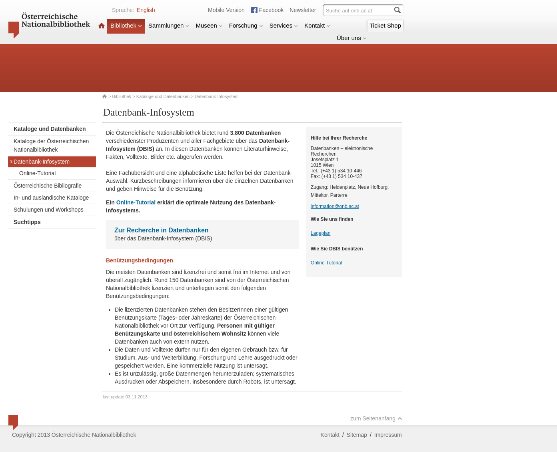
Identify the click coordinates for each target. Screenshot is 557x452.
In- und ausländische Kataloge (51, 197)
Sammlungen (168, 25)
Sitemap (357, 435)
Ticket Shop (385, 25)
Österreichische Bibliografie (48, 185)
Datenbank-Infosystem (40, 161)
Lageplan (320, 233)
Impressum (388, 435)
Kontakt (317, 25)
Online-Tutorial (37, 173)
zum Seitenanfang (376, 418)
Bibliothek (126, 25)
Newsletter (302, 10)
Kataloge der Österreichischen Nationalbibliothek (51, 145)
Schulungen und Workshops (49, 209)
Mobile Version (226, 10)
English (146, 10)
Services (284, 25)
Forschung (246, 25)
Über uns (352, 37)
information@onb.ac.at (335, 206)
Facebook (271, 10)
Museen (209, 25)
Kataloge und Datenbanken (163, 96)
